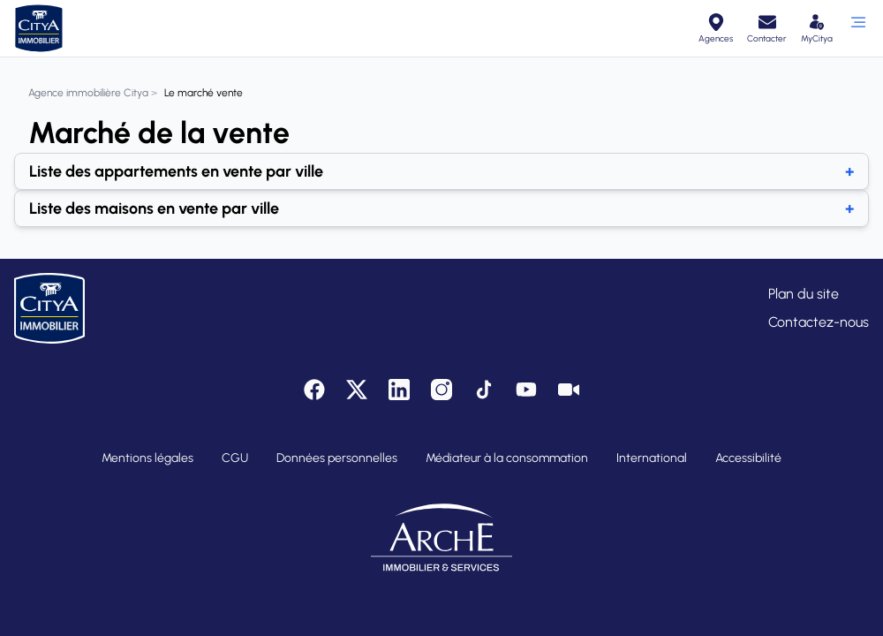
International (651, 458)
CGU (235, 458)
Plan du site (803, 293)
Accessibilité (748, 458)
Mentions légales (147, 458)
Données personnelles (336, 458)
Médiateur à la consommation (507, 458)
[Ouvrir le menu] (858, 28)
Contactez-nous (818, 322)
